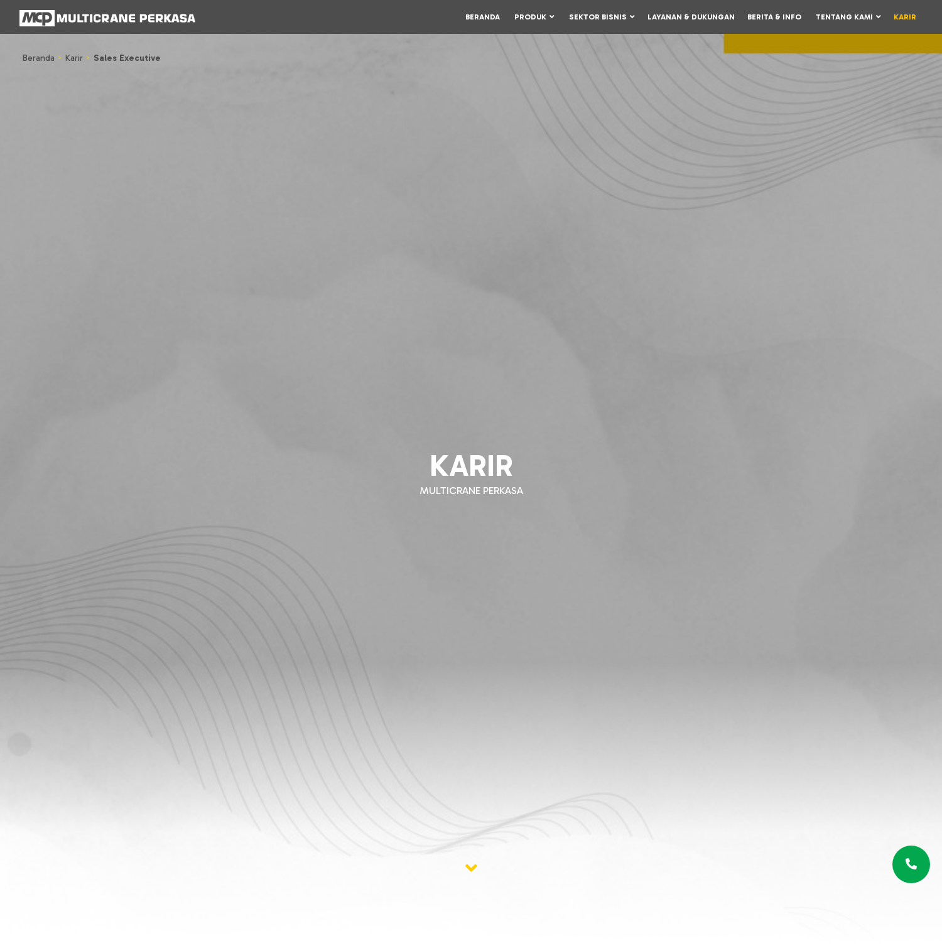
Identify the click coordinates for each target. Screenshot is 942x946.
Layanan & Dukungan (691, 17)
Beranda (482, 17)
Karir (905, 17)
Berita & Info (774, 17)
